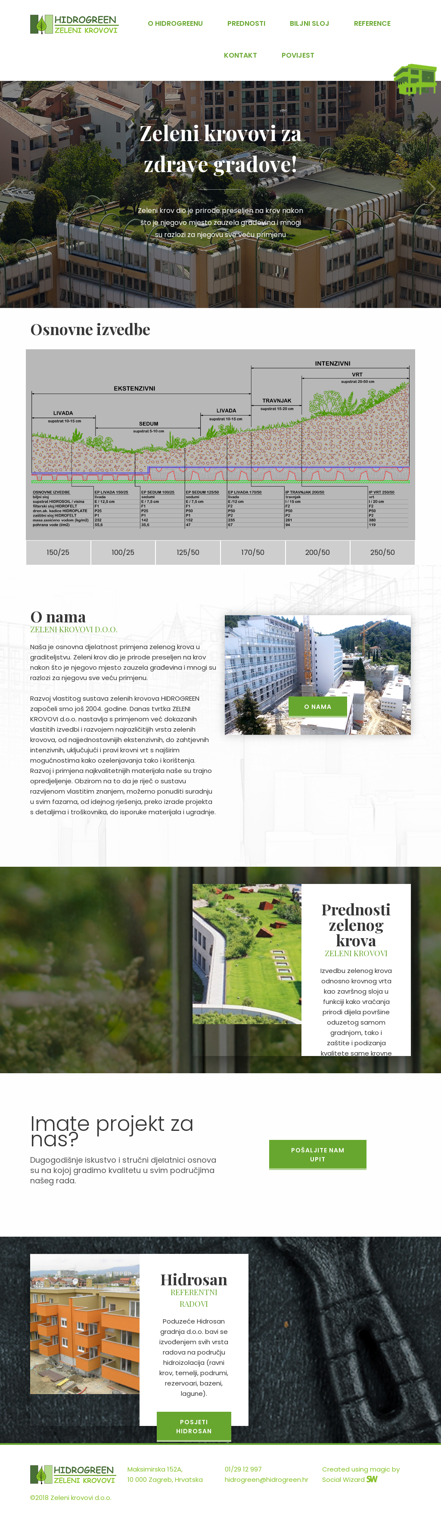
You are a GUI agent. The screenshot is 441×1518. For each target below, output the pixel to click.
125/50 (188, 552)
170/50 (253, 552)
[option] (220, 179)
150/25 (58, 552)
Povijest (298, 55)
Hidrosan (74, 24)
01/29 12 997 (243, 1469)
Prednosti (246, 23)
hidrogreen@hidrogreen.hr (266, 1479)
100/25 (123, 552)
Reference (372, 23)
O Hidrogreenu (175, 23)
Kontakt (240, 55)
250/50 (382, 552)
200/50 (317, 552)
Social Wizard (350, 1479)
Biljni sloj (309, 23)
